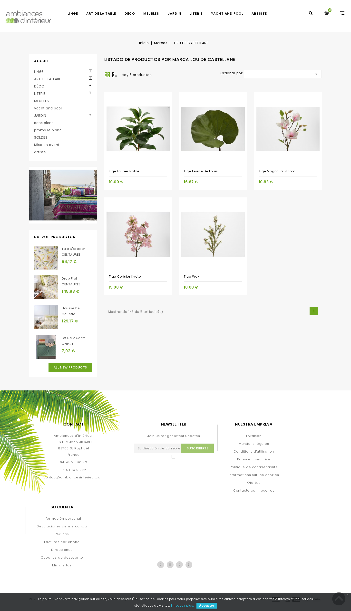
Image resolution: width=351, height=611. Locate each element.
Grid (107, 74)
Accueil (42, 60)
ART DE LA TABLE (101, 13)
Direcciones (62, 549)
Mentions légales (254, 443)
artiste (259, 13)
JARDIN (174, 13)
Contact (73, 424)
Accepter (206, 605)
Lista (114, 75)
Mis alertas (62, 565)
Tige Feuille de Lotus (201, 171)
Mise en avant (47, 144)
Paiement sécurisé (253, 459)
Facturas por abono (61, 542)
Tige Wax (191, 276)
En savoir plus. (182, 605)
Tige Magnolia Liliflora (277, 171)
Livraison (254, 436)
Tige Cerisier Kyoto (125, 276)
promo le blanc (48, 130)
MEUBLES (151, 13)
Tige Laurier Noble (124, 171)
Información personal (62, 518)
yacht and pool (227, 13)
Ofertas (254, 482)
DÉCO (130, 13)
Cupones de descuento (62, 557)
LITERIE (196, 13)
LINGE (73, 13)
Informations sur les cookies (254, 475)
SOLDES (40, 137)
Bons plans (43, 122)
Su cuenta (61, 507)
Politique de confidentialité (254, 467)
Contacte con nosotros (253, 490)
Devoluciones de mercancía (62, 526)
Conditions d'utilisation (254, 451)
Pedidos (62, 534)
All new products (70, 367)
